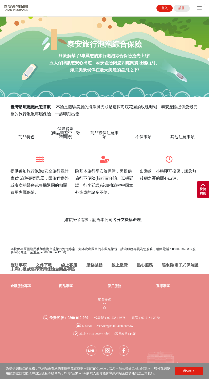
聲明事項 (19, 265)
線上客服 (69, 265)
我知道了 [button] (189, 371)
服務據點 (94, 265)
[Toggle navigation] (199, 8)
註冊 (181, 8)
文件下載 (44, 265)
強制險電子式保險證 (180, 265)
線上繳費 (120, 265)
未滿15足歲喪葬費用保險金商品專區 (43, 269)
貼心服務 (145, 265)
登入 (164, 8)
